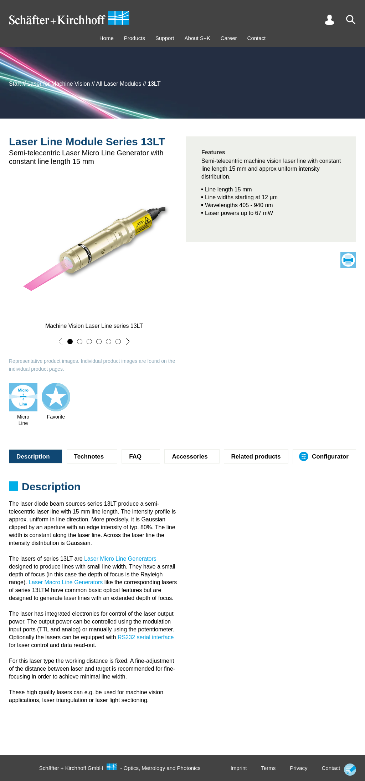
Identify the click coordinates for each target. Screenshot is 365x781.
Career (229, 38)
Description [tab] (33, 456)
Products (134, 38)
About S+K (197, 38)
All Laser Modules (118, 84)
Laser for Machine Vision (58, 84)
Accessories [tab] (189, 456)
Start (15, 84)
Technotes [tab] (89, 456)
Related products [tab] (256, 456)
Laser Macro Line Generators (66, 582)
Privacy (298, 768)
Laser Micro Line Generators (120, 559)
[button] (60, 341)
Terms (268, 768)
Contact (256, 38)
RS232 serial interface (146, 637)
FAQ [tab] (135, 456)
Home (106, 38)
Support (164, 38)
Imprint (239, 768)
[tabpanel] (182, 489)
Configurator (330, 456)
